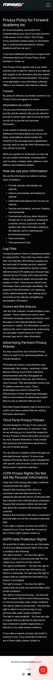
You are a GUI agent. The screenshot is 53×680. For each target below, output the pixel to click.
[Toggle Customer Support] (43, 670)
